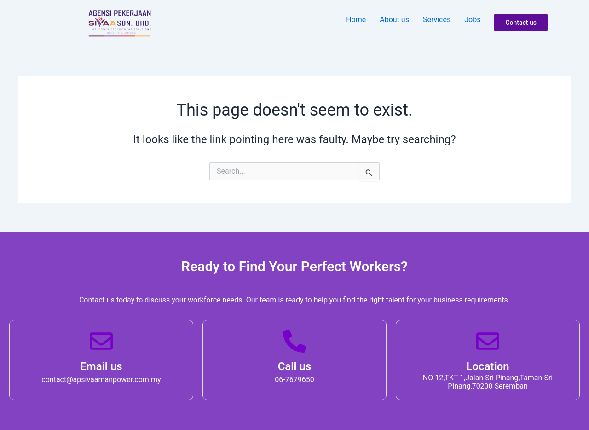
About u (394, 19)
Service (436, 19)
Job (472, 19)
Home (356, 19)
